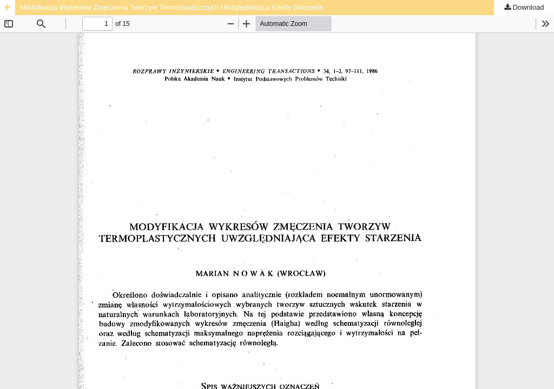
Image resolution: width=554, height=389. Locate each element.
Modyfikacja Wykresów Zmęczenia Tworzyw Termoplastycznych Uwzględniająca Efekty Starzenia (171, 7)
